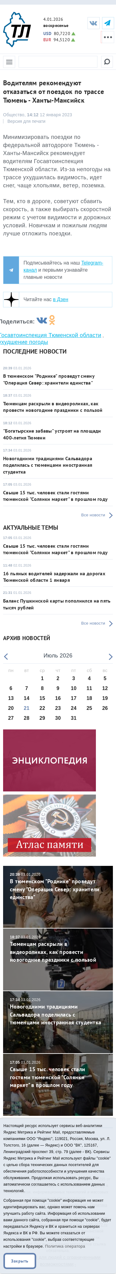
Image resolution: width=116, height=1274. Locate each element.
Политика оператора (65, 1246)
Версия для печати (26, 121)
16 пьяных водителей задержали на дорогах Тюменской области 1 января (54, 576)
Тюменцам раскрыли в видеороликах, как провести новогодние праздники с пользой (53, 406)
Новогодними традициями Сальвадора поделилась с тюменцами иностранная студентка (47, 465)
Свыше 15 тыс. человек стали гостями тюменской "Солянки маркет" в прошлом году (55, 495)
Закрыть (19, 1261)
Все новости (93, 515)
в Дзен (60, 299)
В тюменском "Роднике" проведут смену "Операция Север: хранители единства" (48, 379)
